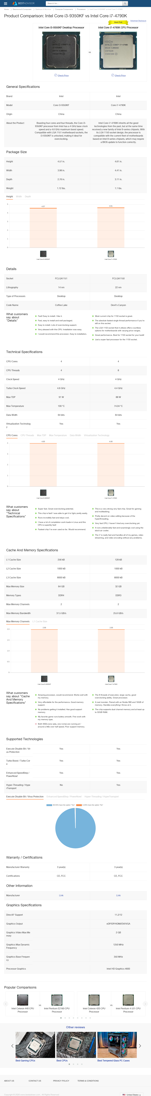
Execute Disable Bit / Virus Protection (25, 797)
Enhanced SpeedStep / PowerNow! (64, 797)
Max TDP (41, 435)
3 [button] (69, 1018)
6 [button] (81, 1018)
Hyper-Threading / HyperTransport (102, 797)
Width (19, 197)
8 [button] (90, 1018)
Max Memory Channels (18, 622)
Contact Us (35, 1081)
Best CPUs (62, 1061)
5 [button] (77, 1018)
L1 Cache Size (40, 622)
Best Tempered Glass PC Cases (113, 1061)
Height (9, 197)
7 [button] (86, 1018)
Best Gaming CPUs (25, 1061)
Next (145, 1003)
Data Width (75, 435)
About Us (9, 1081)
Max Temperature (58, 435)
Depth (28, 197)
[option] (40, 1003)
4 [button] (73, 1018)
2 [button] (65, 1018)
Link (61, 896)
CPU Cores (12, 435)
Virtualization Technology (96, 435)
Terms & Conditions (88, 1081)
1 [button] (61, 1018)
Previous (5, 1003)
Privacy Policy (61, 1081)
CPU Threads (27, 435)
